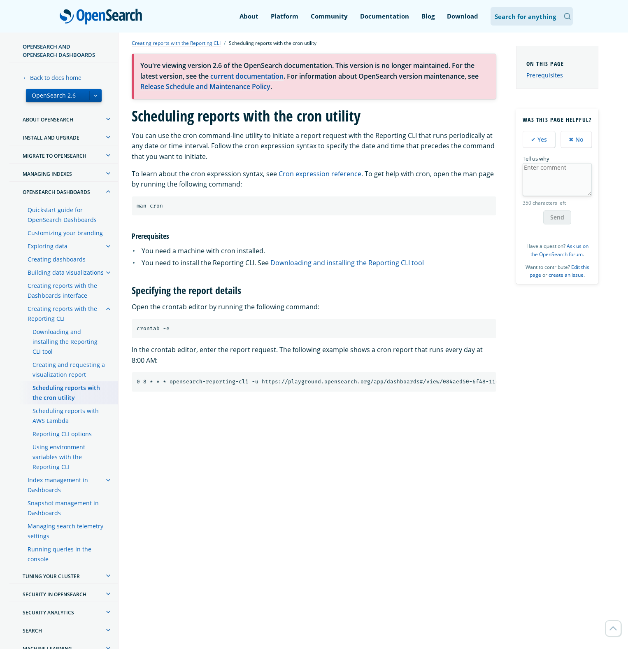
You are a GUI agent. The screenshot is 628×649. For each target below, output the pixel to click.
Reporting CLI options (62, 434)
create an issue (566, 274)
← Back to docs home (52, 78)
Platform (284, 16)
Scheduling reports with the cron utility (66, 393)
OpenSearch (103, 17)
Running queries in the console (59, 554)
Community (329, 16)
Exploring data (47, 246)
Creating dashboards (57, 259)
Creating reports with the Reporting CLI (62, 313)
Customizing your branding (65, 233)
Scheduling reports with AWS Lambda (66, 416)
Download (462, 16)
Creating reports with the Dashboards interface (62, 290)
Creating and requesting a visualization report (69, 369)
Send (557, 217)
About (249, 16)
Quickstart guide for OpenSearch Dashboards (62, 215)
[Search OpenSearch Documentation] (532, 16)
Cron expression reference (320, 173)
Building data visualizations (66, 272)
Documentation (384, 16)
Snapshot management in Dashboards (63, 508)
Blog (428, 16)
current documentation (247, 76)
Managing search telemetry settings (65, 531)
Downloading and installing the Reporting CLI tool (65, 341)
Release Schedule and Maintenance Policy (205, 86)
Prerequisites (544, 75)
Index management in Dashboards (58, 485)
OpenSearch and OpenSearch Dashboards (59, 50)
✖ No (576, 139)
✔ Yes (539, 139)
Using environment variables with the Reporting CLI (59, 457)
